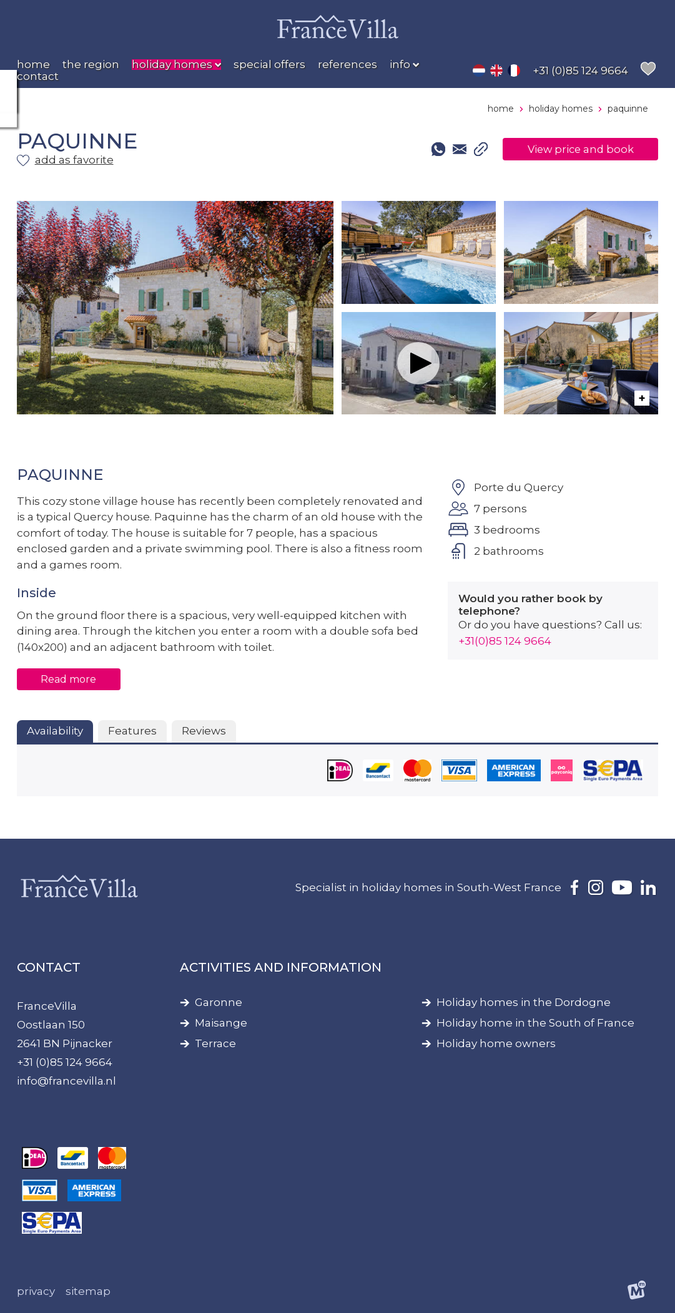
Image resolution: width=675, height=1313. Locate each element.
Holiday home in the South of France (535, 1023)
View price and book (576, 149)
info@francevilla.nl (66, 1081)
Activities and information (281, 967)
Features (132, 731)
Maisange (221, 1023)
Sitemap (88, 1291)
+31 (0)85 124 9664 (64, 1062)
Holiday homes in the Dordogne (523, 1002)
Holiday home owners (496, 1044)
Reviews (204, 731)
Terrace (215, 1044)
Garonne (218, 1002)
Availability (55, 731)
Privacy (36, 1291)
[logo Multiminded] (637, 1292)
